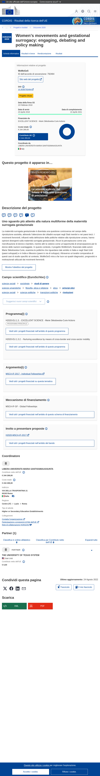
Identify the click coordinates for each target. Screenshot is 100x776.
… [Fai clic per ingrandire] (7, 27)
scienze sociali (8, 283)
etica (55, 288)
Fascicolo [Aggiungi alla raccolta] (63, 586)
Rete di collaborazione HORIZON (17, 525)
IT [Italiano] (27, 215)
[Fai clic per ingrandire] (91, 550)
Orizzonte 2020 (19, 27)
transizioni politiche (49, 292)
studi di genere (41, 283)
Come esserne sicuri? (50, 2)
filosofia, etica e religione (37, 288)
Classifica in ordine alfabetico (16, 540)
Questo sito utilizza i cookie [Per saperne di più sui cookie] (36, 765)
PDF (42, 606)
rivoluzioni (68, 292)
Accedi (76, 11)
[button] (83, 11)
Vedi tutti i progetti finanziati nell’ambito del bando (32, 443)
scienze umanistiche (11, 288)
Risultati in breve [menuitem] (28, 54)
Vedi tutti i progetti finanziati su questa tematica (30, 381)
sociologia (24, 283)
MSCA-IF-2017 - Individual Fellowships (24, 374)
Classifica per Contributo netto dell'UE (50, 541)
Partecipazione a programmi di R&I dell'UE (20, 522)
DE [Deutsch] (4, 215)
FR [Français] (21, 215)
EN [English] (9, 215)
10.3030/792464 (24, 89)
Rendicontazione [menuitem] (44, 54)
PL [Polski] (33, 215)
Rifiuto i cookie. (69, 772)
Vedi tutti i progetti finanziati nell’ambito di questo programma (37, 331)
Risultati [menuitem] (59, 54)
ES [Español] (15, 215)
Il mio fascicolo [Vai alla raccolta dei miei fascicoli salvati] (84, 587)
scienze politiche (27, 292)
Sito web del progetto (29, 80)
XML (16, 606)
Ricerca (88, 11)
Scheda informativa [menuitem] (11, 54)
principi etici (68, 288)
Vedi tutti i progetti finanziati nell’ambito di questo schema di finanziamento (43, 414)
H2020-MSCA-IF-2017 (16, 435)
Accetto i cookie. (30, 772)
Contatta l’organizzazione (13, 519)
